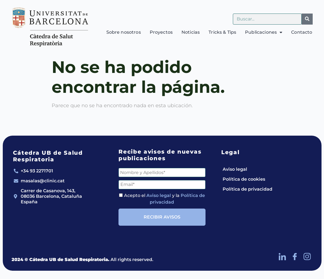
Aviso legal (158, 195)
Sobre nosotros (123, 32)
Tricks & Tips (222, 32)
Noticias (190, 32)
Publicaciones (263, 32)
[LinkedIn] (282, 257)
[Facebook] (295, 257)
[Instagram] (307, 257)
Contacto (301, 32)
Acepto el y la (162, 199)
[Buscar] (307, 19)
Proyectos (161, 32)
